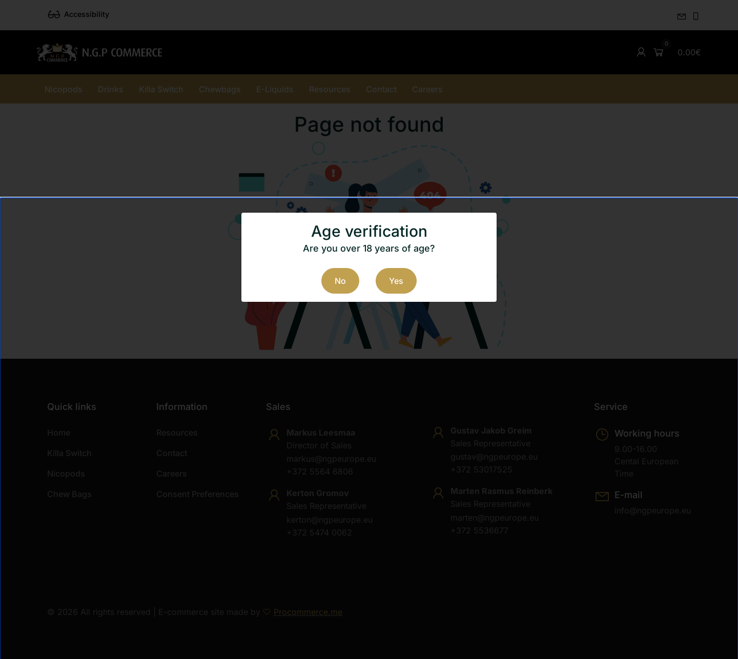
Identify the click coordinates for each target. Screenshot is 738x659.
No (340, 281)
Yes (396, 281)
